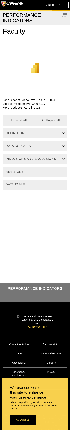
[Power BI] (35, 63)
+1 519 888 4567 (37, 326)
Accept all (23, 419)
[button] (53, 5)
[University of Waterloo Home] (12, 4)
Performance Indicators (35, 288)
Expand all (19, 120)
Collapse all (51, 120)
